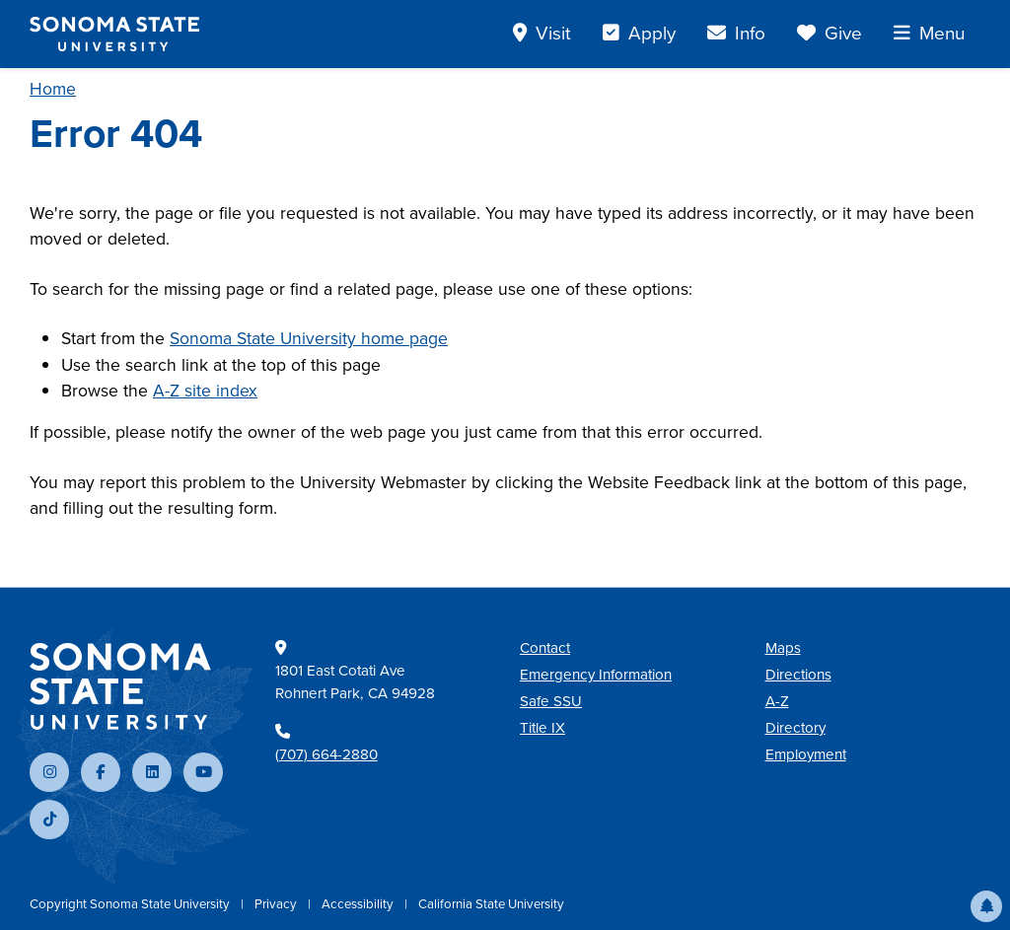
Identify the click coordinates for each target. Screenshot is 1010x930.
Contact (545, 648)
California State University (491, 903)
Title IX (542, 728)
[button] (986, 906)
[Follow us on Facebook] (100, 772)
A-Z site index (205, 390)
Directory (795, 728)
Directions (798, 674)
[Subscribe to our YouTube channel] (203, 772)
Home (53, 89)
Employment (805, 754)
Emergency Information (596, 674)
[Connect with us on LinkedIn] (152, 772)
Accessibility (359, 903)
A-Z (777, 701)
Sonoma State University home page (309, 338)
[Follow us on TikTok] (49, 819)
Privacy (277, 903)
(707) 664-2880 (326, 754)
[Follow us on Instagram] (49, 772)
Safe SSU (551, 701)
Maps (783, 648)
